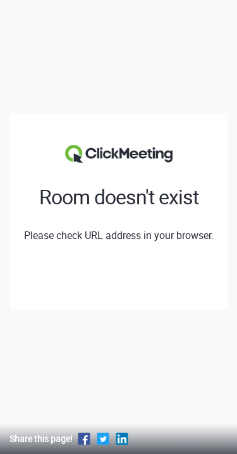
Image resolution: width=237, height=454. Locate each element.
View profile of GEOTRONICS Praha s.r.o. (118, 277)
